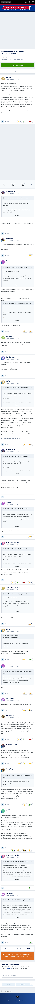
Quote (7, 121)
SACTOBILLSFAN (25, 775)
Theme (10, 1001)
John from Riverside (25, 671)
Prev (5, 71)
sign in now (10, 968)
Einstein (5, 58)
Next (29, 71)
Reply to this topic (17, 65)
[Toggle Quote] (4, 198)
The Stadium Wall (18, 59)
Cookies (24, 1001)
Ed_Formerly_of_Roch (9, 637)
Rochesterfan (24, 303)
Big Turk (22, 267)
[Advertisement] (17, 30)
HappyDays (23, 900)
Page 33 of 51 (17, 71)
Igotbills (22, 861)
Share (8, 984)
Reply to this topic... (9, 975)
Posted (12, 79)
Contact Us (18, 1001)
